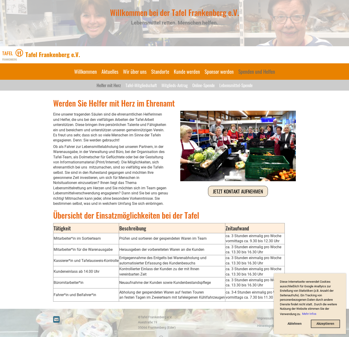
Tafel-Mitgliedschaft (141, 85)
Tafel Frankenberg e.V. (52, 54)
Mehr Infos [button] (309, 314)
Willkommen (85, 71)
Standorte (160, 71)
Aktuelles (109, 71)
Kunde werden (187, 71)
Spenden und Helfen (256, 71)
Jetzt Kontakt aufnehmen (238, 191)
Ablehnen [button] (295, 324)
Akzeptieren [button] (325, 324)
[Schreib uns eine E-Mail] (56, 319)
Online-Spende (203, 85)
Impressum (265, 318)
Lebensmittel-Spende (236, 85)
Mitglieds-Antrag (175, 85)
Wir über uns (135, 71)
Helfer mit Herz (109, 85)
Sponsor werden (219, 71)
